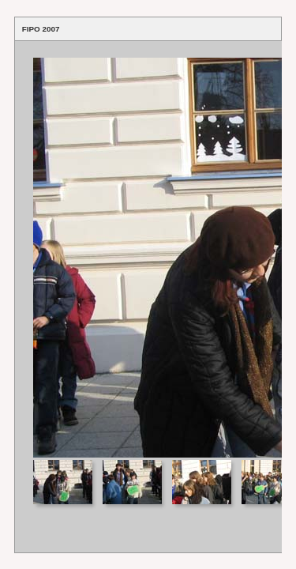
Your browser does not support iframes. (148, 249)
